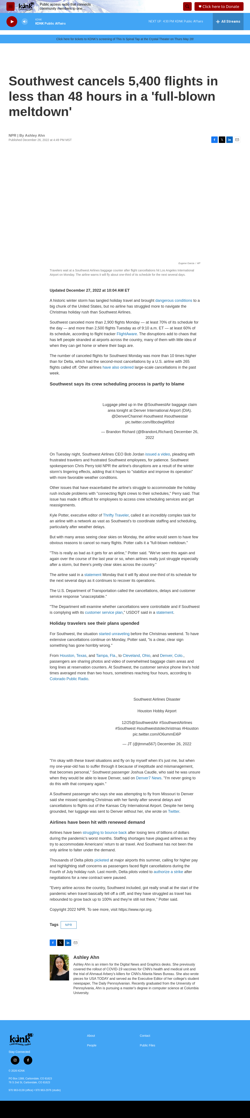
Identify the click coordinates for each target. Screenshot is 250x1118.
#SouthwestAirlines (175, 722)
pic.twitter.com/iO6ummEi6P (157, 734)
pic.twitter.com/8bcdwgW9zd (149, 422)
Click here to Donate (220, 6)
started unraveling (114, 634)
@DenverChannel (126, 416)
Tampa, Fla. (106, 655)
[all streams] (228, 21)
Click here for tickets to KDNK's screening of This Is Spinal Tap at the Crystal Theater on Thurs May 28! (125, 39)
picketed (101, 860)
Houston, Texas (73, 655)
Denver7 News (148, 778)
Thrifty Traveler (116, 515)
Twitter (173, 811)
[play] (11, 21)
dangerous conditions (173, 300)
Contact (145, 1035)
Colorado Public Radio (69, 679)
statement (92, 575)
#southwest (153, 416)
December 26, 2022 (174, 744)
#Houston (190, 728)
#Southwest (125, 728)
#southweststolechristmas (159, 728)
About (91, 1035)
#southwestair (176, 416)
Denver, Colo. (172, 655)
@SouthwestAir (157, 404)
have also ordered (118, 367)
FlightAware (127, 334)
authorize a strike (168, 872)
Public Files (147, 1045)
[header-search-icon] (187, 6)
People (92, 1045)
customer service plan (104, 612)
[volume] (24, 22)
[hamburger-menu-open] (10, 6)
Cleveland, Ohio (136, 655)
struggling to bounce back (105, 832)
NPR (68, 925)
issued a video (157, 454)
